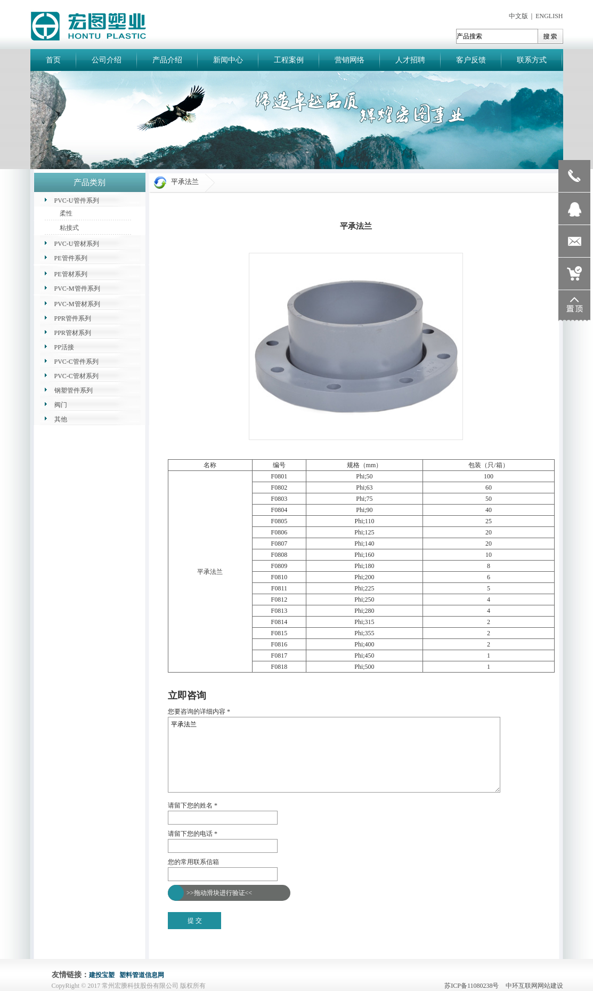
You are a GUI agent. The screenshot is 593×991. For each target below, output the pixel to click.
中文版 (518, 16)
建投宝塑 (102, 975)
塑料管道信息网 (141, 975)
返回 (174, 683)
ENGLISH (549, 16)
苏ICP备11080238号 (474, 985)
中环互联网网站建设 (534, 985)
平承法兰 (334, 755)
